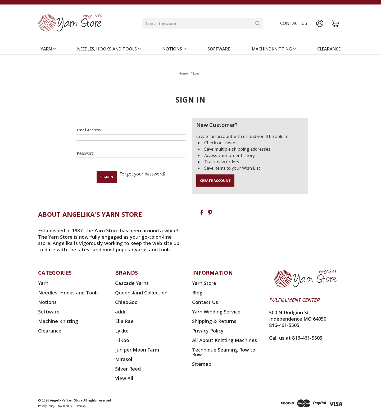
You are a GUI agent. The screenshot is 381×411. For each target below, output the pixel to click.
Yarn (48, 49)
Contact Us (205, 302)
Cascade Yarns (132, 283)
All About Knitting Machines (224, 340)
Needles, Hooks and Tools (108, 49)
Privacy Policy (208, 330)
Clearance (329, 49)
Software (218, 49)
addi (120, 311)
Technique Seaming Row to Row (223, 352)
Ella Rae (124, 321)
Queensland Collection (141, 292)
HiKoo (122, 340)
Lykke (122, 330)
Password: (85, 153)
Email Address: (89, 129)
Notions (174, 49)
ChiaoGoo (126, 302)
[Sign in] (319, 23)
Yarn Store (204, 283)
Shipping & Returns (214, 321)
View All (124, 378)
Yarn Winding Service (216, 311)
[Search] (258, 23)
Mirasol (123, 359)
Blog (197, 292)
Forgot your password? (143, 174)
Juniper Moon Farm (137, 350)
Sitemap (201, 364)
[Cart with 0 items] (336, 23)
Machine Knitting (274, 49)
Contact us (293, 23)
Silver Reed (128, 369)
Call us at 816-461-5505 (295, 338)
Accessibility (65, 406)
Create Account (215, 180)
